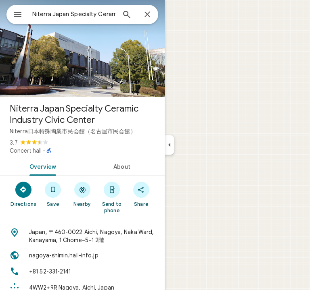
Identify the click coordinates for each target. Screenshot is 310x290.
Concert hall (26, 150)
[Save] (53, 193)
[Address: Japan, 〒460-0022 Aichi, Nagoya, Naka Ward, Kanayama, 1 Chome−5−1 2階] (82, 236)
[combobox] (73, 14)
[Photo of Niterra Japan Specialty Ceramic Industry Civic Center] (82, 48)
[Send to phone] (111, 197)
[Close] (147, 15)
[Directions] (23, 193)
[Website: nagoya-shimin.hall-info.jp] (82, 255)
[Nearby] (82, 193)
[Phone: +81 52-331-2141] (82, 271)
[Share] (141, 193)
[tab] (41, 166)
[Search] (126, 15)
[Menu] (17, 15)
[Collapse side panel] (169, 145)
